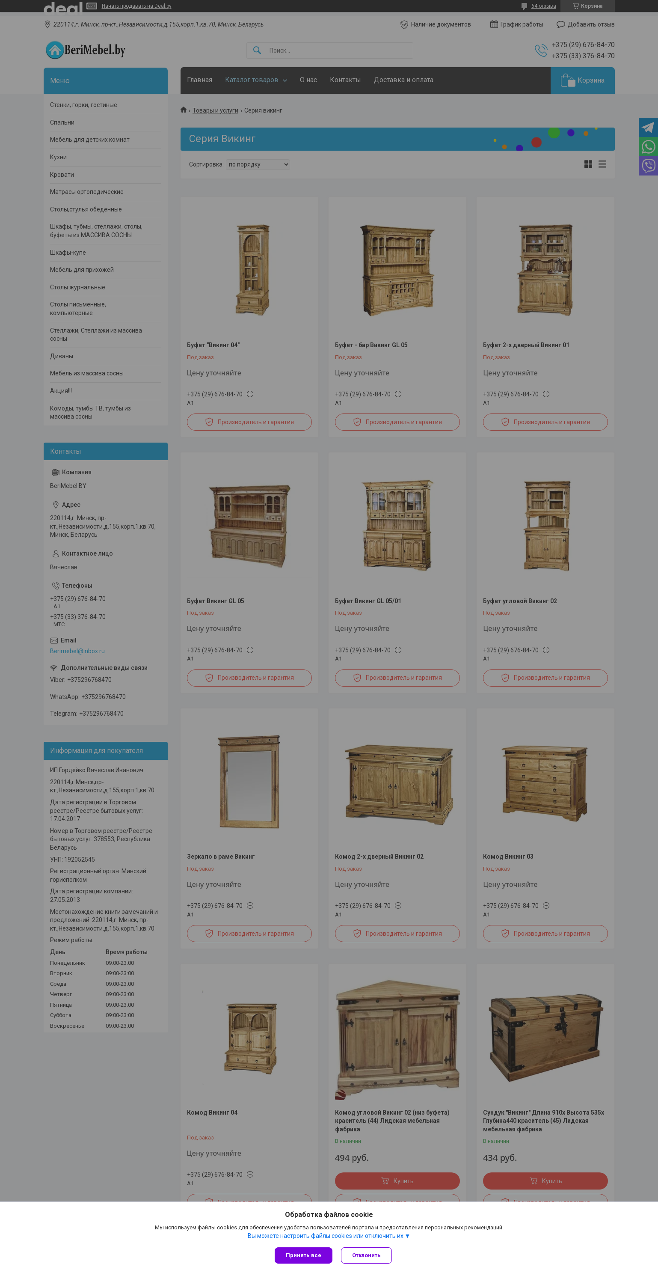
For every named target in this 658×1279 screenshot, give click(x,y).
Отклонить (366, 1255)
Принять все (303, 1255)
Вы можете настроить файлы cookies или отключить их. (326, 1235)
